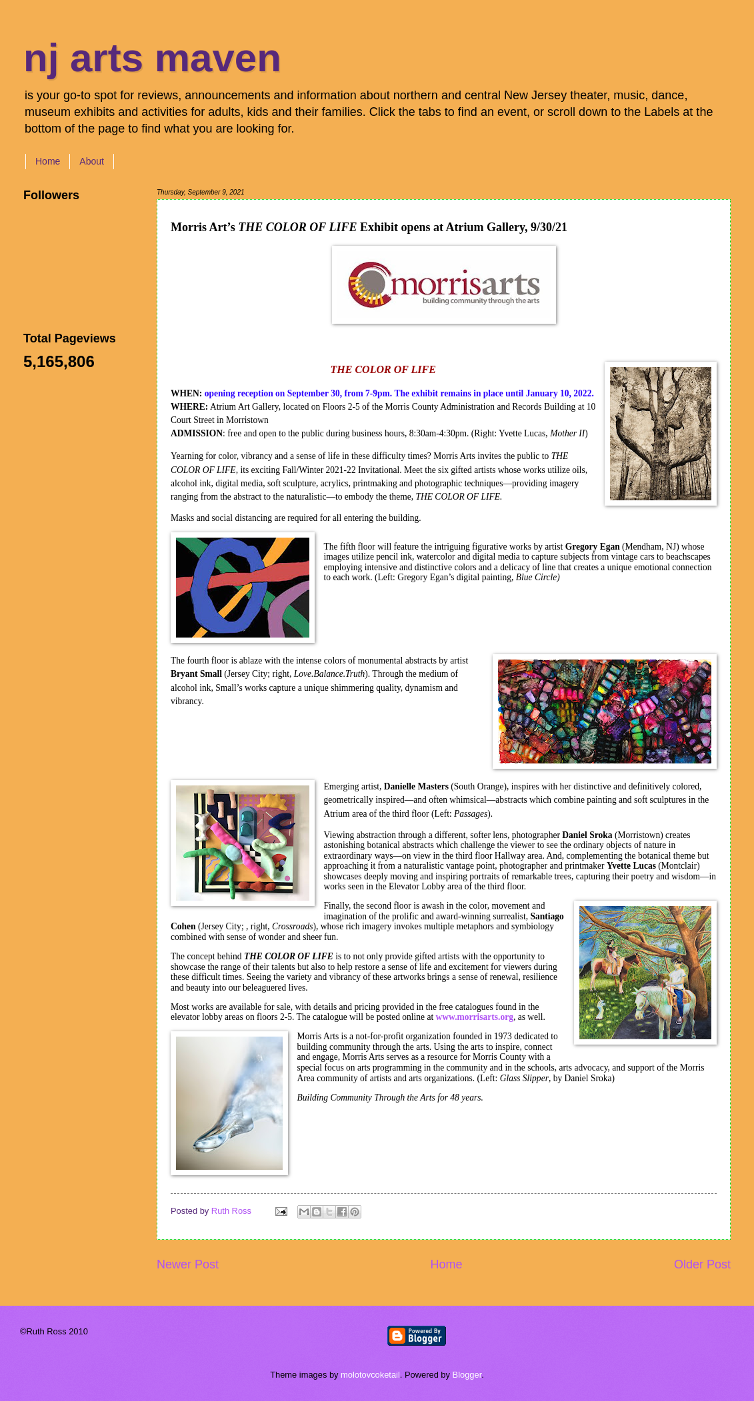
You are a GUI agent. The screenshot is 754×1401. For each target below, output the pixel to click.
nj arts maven (152, 57)
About (91, 161)
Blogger (467, 1375)
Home (47, 161)
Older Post (702, 1264)
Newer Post (188, 1264)
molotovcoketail (370, 1375)
